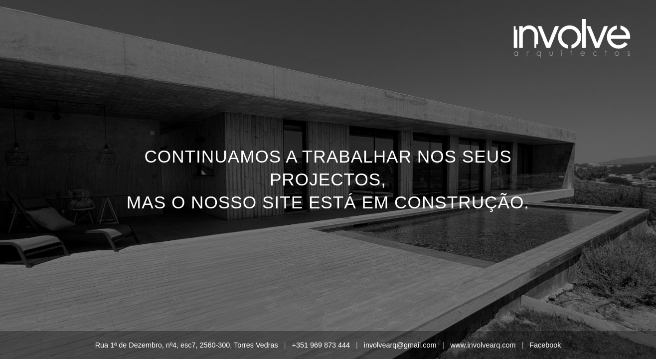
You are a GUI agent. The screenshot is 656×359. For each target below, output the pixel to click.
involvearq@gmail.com (400, 345)
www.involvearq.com (482, 345)
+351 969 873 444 (320, 345)
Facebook (545, 345)
